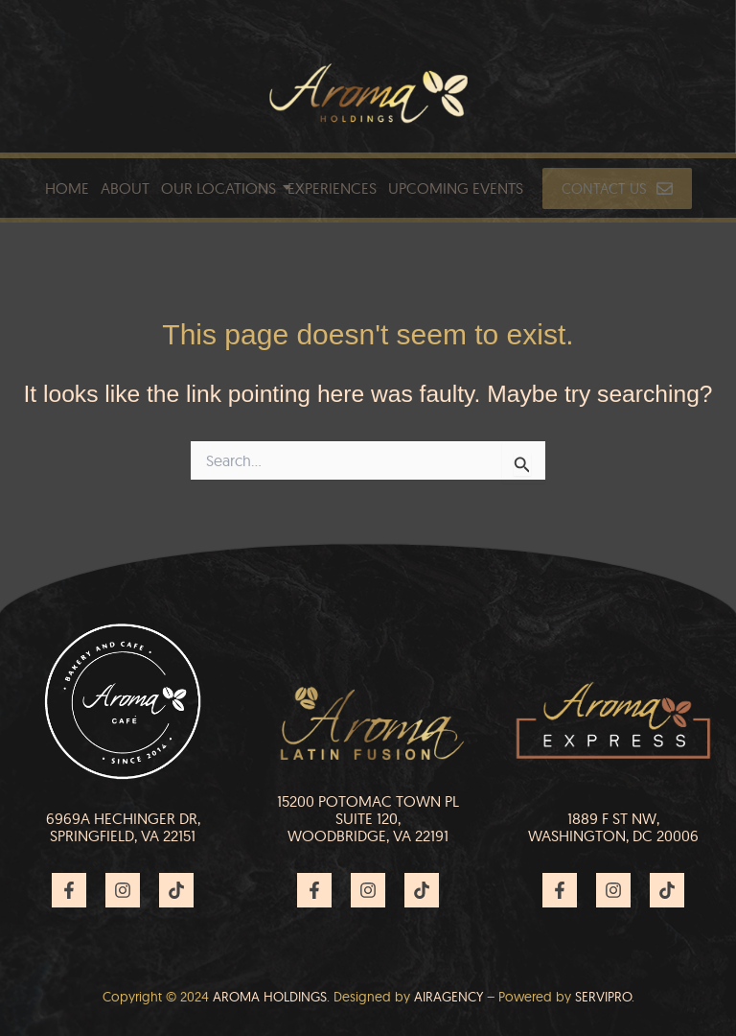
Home (67, 188)
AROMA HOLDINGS (270, 996)
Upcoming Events (455, 188)
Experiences (332, 188)
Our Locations (218, 188)
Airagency (448, 996)
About (125, 188)
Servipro (603, 996)
